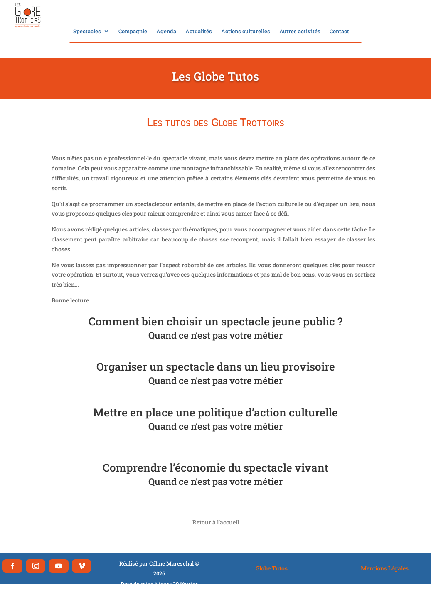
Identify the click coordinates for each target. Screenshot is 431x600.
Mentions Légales (385, 568)
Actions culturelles (245, 31)
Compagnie (132, 31)
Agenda (166, 31)
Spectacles (87, 31)
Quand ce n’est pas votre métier (215, 335)
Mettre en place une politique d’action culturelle (215, 412)
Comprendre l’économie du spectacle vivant (215, 467)
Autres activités (299, 31)
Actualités (198, 31)
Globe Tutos (272, 568)
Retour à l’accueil (215, 522)
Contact (339, 31)
